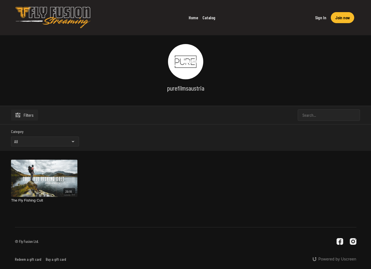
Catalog (208, 17)
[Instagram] (353, 241)
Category (17, 131)
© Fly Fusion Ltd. (27, 241)
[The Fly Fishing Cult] (44, 200)
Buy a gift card (56, 259)
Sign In (320, 17)
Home (193, 17)
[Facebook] (340, 241)
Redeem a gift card (28, 259)
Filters (24, 115)
